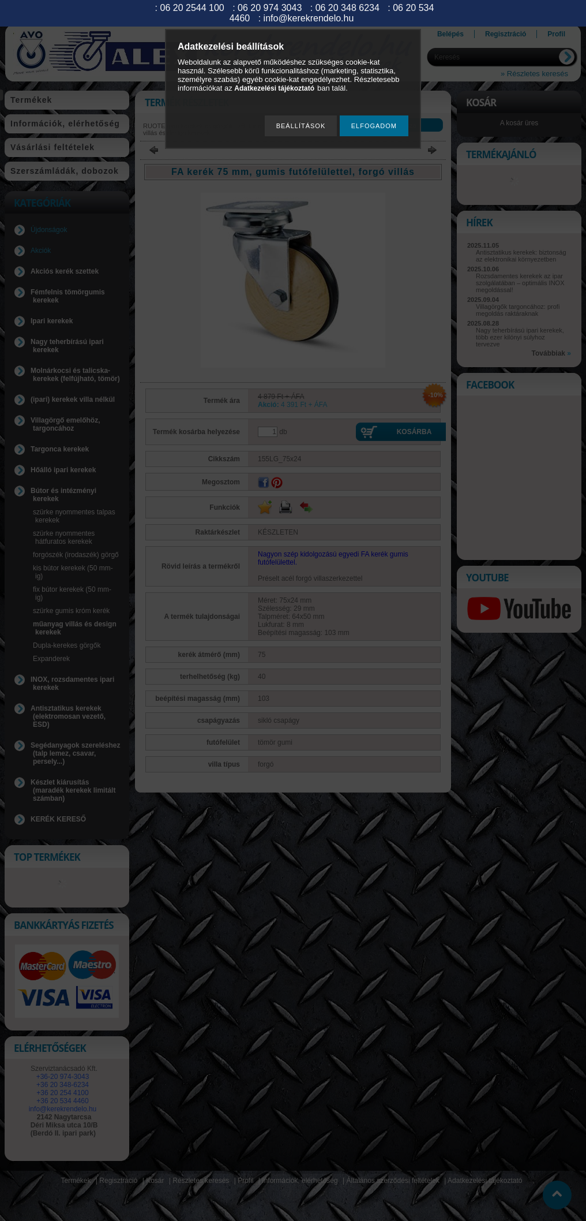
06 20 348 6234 (347, 8)
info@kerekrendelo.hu (309, 18)
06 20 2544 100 (192, 8)
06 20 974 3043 (270, 8)
